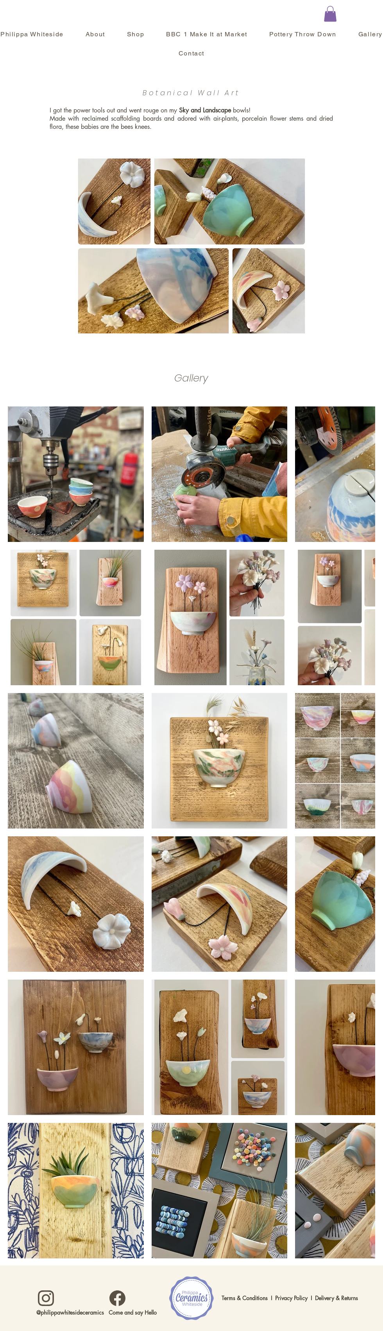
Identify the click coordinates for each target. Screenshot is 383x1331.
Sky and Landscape (205, 110)
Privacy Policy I (295, 1298)
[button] (330, 14)
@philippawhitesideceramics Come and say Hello (96, 1312)
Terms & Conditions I (248, 1298)
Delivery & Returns (336, 1298)
